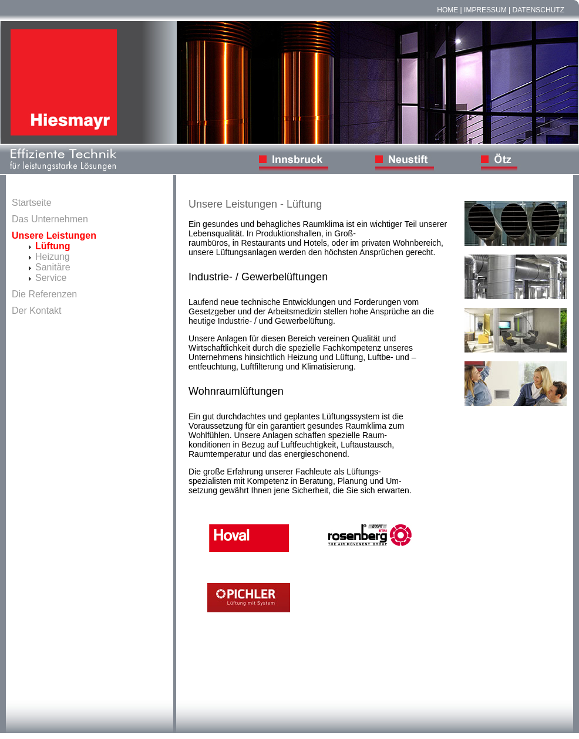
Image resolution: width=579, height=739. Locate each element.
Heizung (52, 257)
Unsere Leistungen (54, 235)
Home (447, 10)
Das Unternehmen (50, 219)
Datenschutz (538, 10)
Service (50, 278)
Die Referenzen (44, 294)
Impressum (485, 10)
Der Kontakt (36, 311)
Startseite (32, 203)
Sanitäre (52, 267)
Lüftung (52, 246)
